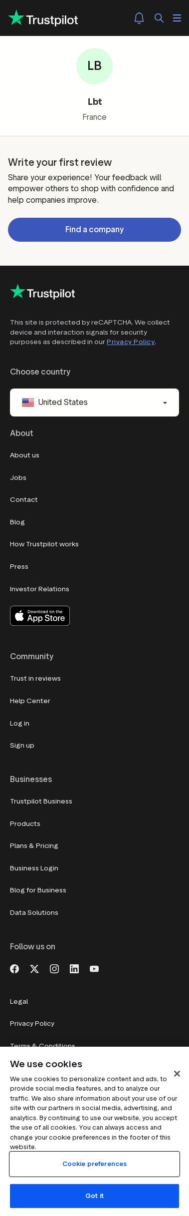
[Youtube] (94, 967)
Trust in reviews (35, 678)
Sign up (22, 745)
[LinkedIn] (74, 967)
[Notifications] (139, 18)
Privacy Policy (131, 342)
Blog (17, 522)
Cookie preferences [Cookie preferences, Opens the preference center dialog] (94, 1164)
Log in (19, 723)
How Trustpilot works (44, 544)
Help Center (30, 701)
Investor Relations (39, 589)
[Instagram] (54, 967)
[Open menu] (177, 18)
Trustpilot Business (41, 801)
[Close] (177, 1074)
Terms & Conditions (42, 1046)
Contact (24, 499)
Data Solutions (34, 912)
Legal (19, 1001)
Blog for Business (38, 890)
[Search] (159, 18)
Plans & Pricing (34, 845)
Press (19, 566)
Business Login (34, 868)
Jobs (18, 477)
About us (24, 455)
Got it (94, 1196)
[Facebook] (14, 967)
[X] (34, 967)
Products (25, 823)
